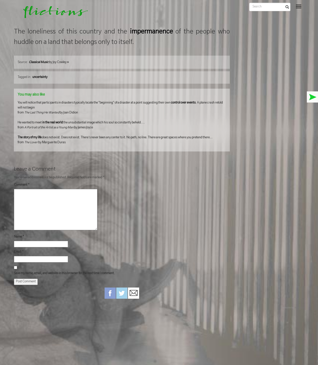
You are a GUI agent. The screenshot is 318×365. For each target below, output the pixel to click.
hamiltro (299, 308)
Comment (22, 185)
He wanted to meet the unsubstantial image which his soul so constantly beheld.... (122, 125)
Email (19, 252)
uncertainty (39, 77)
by (49, 62)
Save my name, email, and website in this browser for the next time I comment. (64, 273)
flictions (52, 13)
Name (19, 237)
